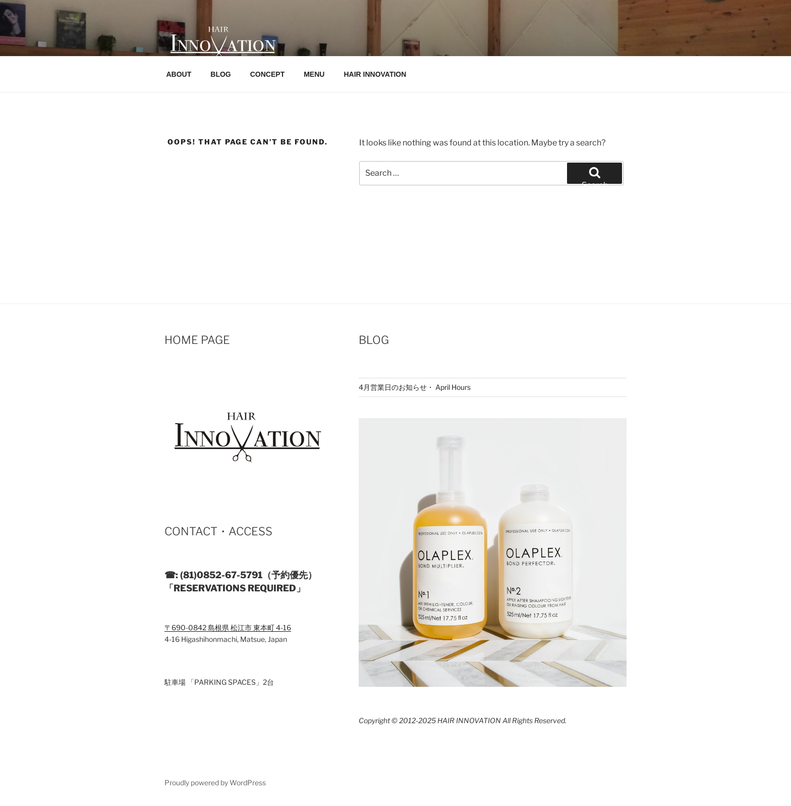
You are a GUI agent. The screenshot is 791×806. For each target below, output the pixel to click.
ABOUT (179, 74)
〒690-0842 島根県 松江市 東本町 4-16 (227, 627)
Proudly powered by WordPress (215, 782)
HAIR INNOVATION (375, 74)
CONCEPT (267, 74)
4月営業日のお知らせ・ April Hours (415, 387)
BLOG (220, 74)
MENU (314, 74)
